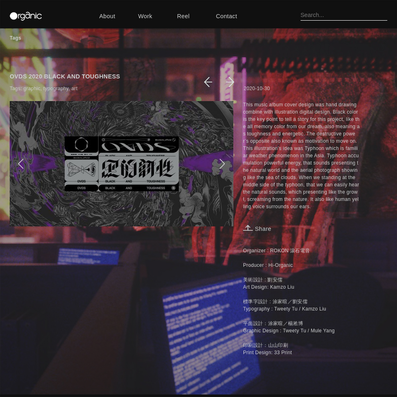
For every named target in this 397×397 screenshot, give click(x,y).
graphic (32, 88)
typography (55, 88)
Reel (183, 16)
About (107, 16)
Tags (15, 38)
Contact (226, 16)
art (74, 88)
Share (257, 229)
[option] (121, 163)
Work (145, 16)
